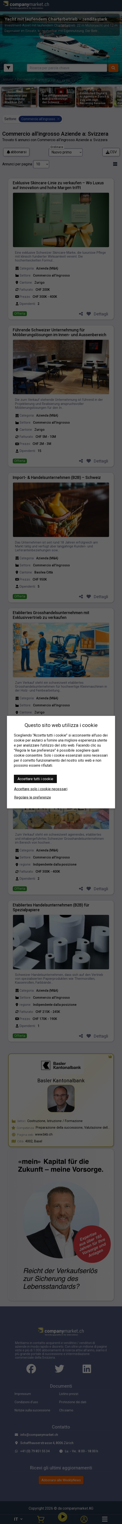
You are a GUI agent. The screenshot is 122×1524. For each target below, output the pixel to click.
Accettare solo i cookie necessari (40, 789)
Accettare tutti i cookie (35, 779)
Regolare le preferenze (32, 797)
